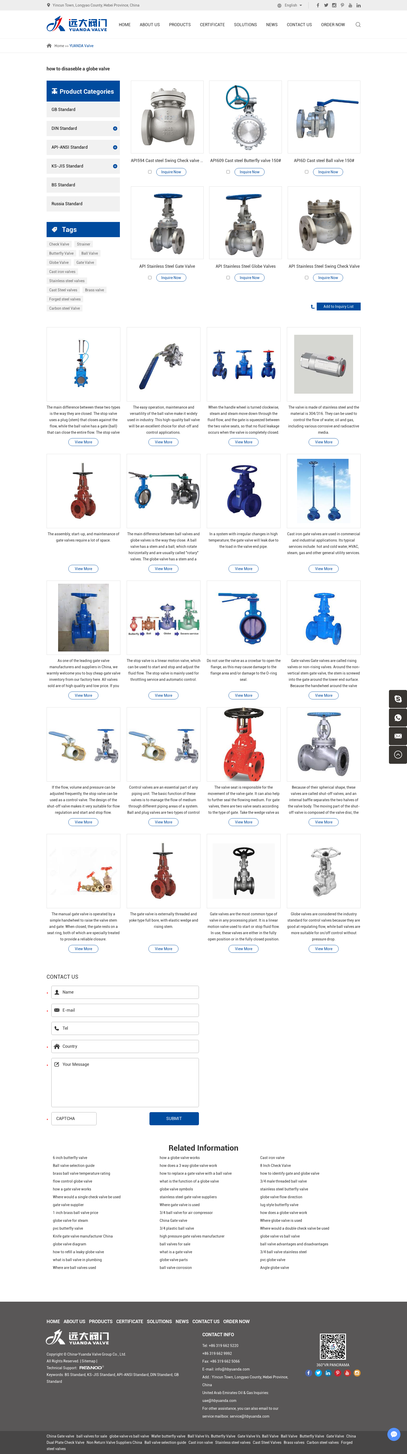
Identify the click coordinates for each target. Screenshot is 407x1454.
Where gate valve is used (180, 1205)
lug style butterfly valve (279, 1205)
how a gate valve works (72, 1189)
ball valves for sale (175, 1244)
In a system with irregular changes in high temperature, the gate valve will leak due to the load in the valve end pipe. (243, 540)
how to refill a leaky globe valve (78, 1252)
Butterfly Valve (61, 253)
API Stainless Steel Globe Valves (246, 266)
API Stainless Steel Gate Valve (167, 266)
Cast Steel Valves (267, 1442)
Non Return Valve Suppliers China (114, 1442)
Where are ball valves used (74, 1268)
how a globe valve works (180, 1158)
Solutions (245, 24)
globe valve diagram (69, 1244)
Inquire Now (171, 172)
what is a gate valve (176, 1252)
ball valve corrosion (176, 1268)
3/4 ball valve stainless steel (283, 1252)
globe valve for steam (70, 1220)
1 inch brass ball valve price (75, 1213)
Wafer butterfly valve (168, 1436)
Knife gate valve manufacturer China (83, 1236)
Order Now (333, 24)
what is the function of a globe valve (189, 1181)
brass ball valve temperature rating (81, 1173)
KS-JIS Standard (84, 166)
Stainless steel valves (67, 281)
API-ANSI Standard (84, 147)
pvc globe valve (272, 1260)
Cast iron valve (272, 1158)
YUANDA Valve (81, 46)
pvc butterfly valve (68, 1228)
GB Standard (63, 109)
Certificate (212, 24)
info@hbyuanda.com (232, 1369)
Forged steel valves (65, 299)
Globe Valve (59, 262)
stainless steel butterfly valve (284, 1189)
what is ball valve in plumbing (77, 1260)
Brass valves (294, 1442)
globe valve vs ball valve (280, 1236)
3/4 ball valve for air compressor (186, 1213)
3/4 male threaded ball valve (283, 1181)
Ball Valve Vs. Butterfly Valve (211, 1436)
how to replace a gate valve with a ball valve (196, 1173)
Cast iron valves (62, 272)
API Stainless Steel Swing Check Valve (324, 266)
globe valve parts (174, 1260)
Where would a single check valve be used (87, 1197)
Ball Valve (89, 253)
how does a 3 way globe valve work (188, 1165)
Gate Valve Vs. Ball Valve (258, 1436)
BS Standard (63, 184)
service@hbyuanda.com (249, 1416)
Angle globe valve (274, 1268)
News (272, 24)
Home (125, 24)
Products (180, 24)
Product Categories (87, 91)
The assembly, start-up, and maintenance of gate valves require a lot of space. (83, 537)
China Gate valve (173, 1220)
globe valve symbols (176, 1189)
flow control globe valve (72, 1181)
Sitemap (89, 1361)
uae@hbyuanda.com (219, 1401)
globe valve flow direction (281, 1197)
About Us (150, 24)
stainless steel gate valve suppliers (188, 1197)
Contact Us (299, 24)
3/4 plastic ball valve (177, 1228)
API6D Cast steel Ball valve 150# (324, 160)
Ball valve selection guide (73, 1165)
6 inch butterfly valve (70, 1158)
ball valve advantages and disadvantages (294, 1244)
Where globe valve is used (281, 1220)
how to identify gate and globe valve (289, 1173)
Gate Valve (85, 262)
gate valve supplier (68, 1205)
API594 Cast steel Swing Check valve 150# (167, 160)
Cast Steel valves (63, 290)
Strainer (83, 244)
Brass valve (94, 290)
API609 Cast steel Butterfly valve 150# (245, 160)
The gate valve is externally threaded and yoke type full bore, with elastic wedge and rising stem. (163, 920)
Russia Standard (67, 203)
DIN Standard (84, 128)
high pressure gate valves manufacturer (192, 1236)
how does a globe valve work (283, 1213)
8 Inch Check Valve (275, 1165)
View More (83, 442)
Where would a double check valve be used (294, 1228)
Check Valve (59, 244)
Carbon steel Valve (64, 308)
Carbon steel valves (323, 1442)
